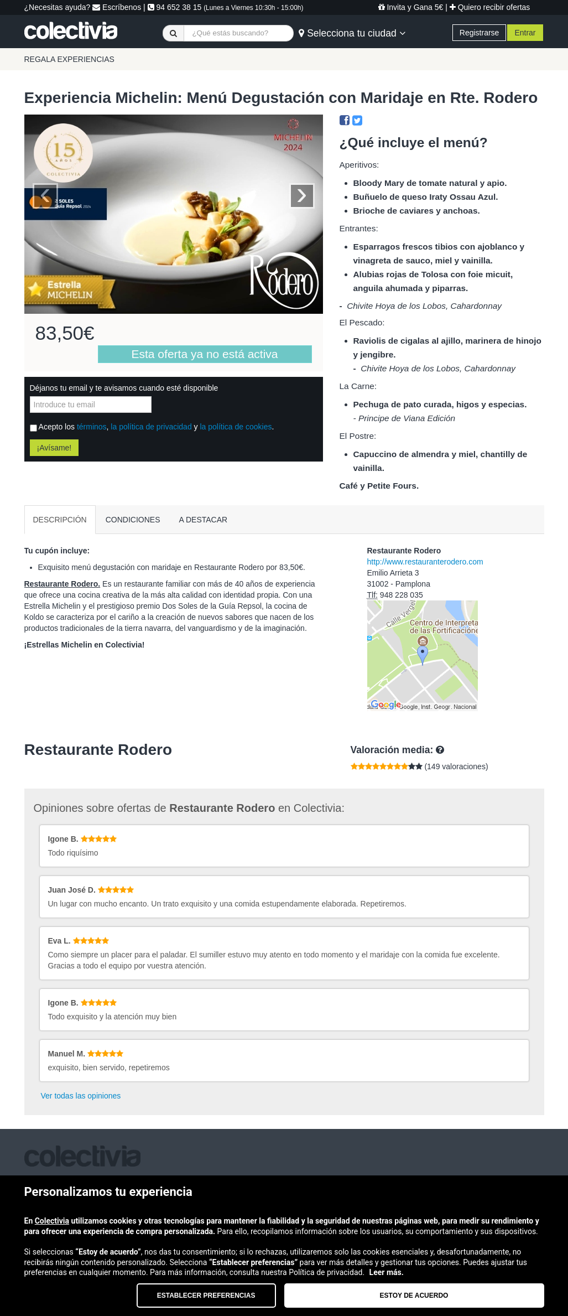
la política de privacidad (151, 426)
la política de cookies (236, 426)
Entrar (524, 32)
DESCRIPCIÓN (60, 519)
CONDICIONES (133, 519)
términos (92, 426)
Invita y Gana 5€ (411, 7)
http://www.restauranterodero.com (425, 561)
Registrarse (479, 32)
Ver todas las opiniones (81, 1095)
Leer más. (386, 1272)
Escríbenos (116, 7)
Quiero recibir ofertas (490, 7)
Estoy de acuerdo (414, 1295)
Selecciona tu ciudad (352, 33)
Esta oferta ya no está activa (205, 354)
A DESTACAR (203, 519)
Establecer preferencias (206, 1295)
